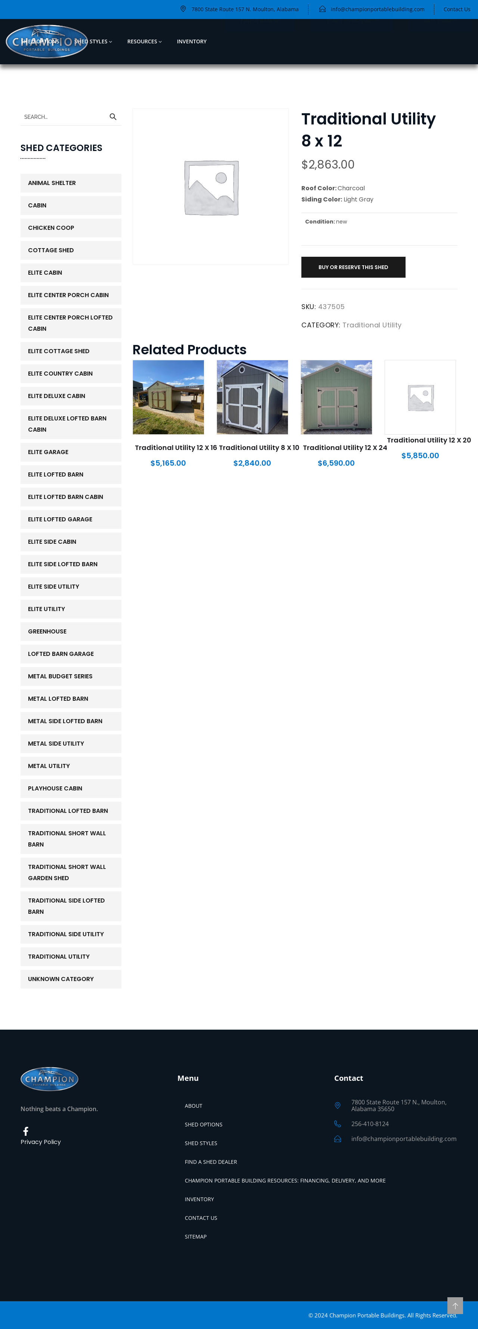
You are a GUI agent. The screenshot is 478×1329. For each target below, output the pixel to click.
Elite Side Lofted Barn (62, 564)
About (193, 1105)
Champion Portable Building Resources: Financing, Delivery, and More (285, 1180)
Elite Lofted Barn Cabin (65, 497)
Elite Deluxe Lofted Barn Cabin (67, 424)
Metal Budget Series (60, 676)
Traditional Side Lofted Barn (66, 906)
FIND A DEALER (260, 41)
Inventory (192, 41)
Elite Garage (48, 452)
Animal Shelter (52, 183)
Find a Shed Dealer (211, 1161)
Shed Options (40, 41)
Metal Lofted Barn (58, 698)
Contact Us (201, 1217)
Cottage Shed (51, 250)
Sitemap (196, 1236)
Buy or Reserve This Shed (353, 267)
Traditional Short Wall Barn (67, 839)
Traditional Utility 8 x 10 (259, 447)
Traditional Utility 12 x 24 (345, 447)
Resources (142, 41)
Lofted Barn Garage (61, 654)
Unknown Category (61, 979)
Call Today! (440, 41)
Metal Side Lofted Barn (65, 721)
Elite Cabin (45, 272)
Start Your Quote (352, 41)
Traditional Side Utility (66, 934)
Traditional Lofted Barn (68, 811)
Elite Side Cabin (52, 541)
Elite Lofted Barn (55, 474)
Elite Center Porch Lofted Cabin (70, 323)
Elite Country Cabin (60, 373)
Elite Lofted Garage (60, 519)
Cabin (37, 205)
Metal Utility (49, 766)
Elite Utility (46, 609)
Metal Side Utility (56, 743)
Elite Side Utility (53, 586)
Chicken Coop (51, 227)
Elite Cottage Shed (59, 351)
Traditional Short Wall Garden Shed (67, 872)
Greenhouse (47, 631)
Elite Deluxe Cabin (56, 396)
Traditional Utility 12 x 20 (429, 440)
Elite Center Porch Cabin (68, 295)
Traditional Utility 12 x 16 (176, 447)
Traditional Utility (372, 325)
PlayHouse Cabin (55, 788)
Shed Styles (91, 41)
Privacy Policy (41, 1142)
